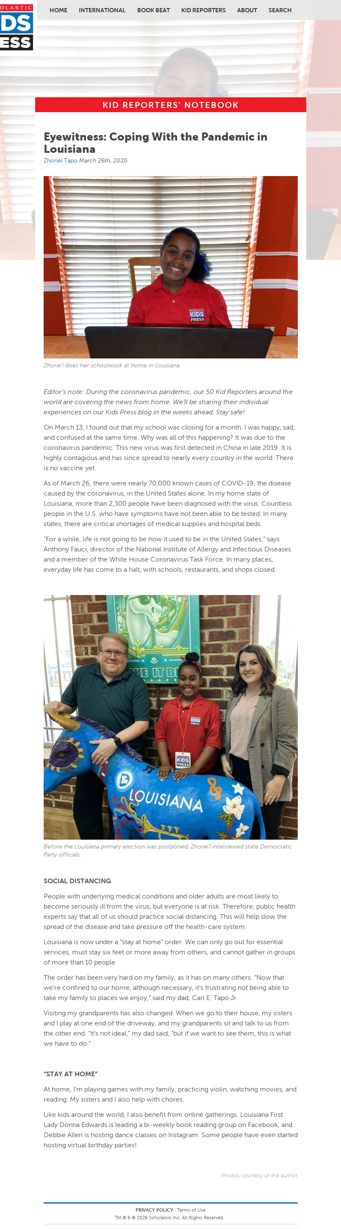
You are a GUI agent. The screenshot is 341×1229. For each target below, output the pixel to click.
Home (58, 10)
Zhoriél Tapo (61, 160)
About (247, 10)
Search (280, 10)
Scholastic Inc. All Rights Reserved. (187, 1217)
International (102, 10)
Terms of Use (191, 1209)
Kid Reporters (203, 10)
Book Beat (153, 10)
